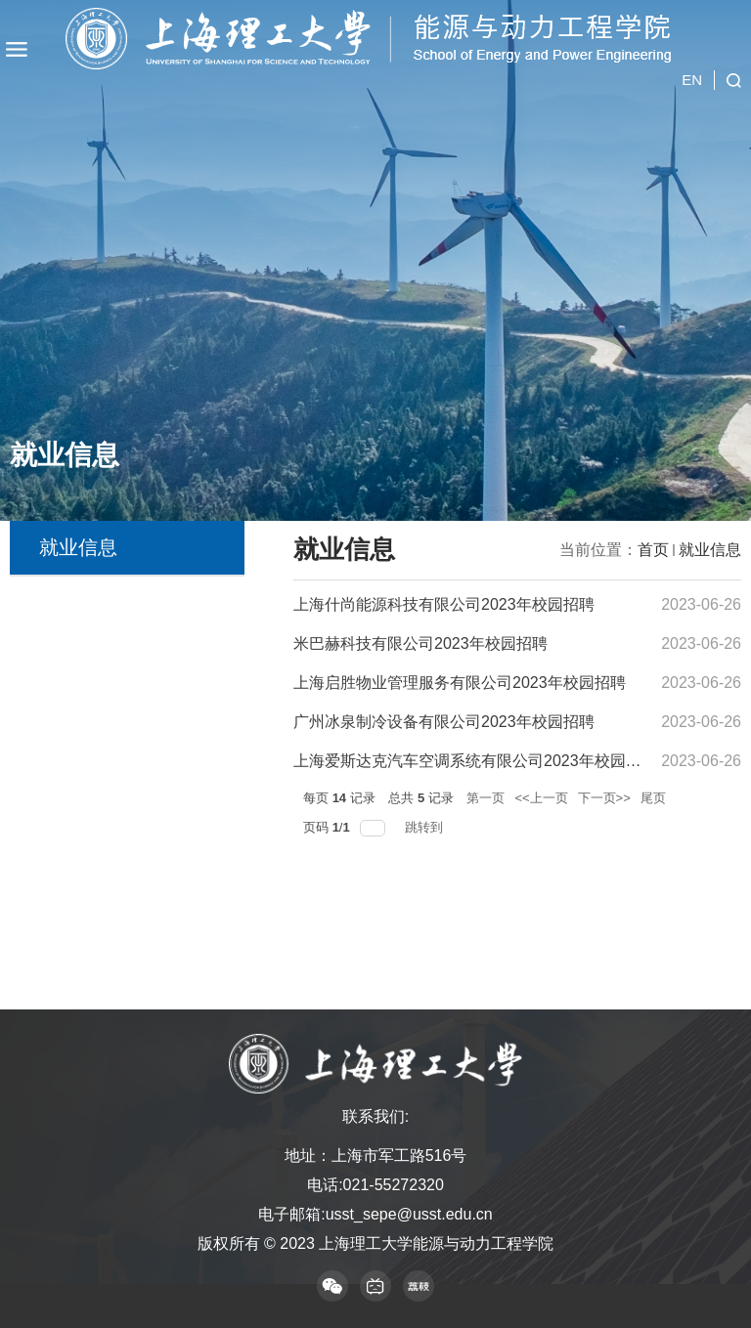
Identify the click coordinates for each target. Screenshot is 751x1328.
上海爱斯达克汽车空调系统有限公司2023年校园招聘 (475, 760)
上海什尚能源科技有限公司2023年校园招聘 (444, 604)
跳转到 (426, 827)
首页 (653, 549)
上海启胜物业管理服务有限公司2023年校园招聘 (459, 682)
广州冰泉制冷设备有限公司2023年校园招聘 (444, 721)
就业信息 (710, 549)
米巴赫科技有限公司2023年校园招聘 (420, 643)
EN (692, 63)
